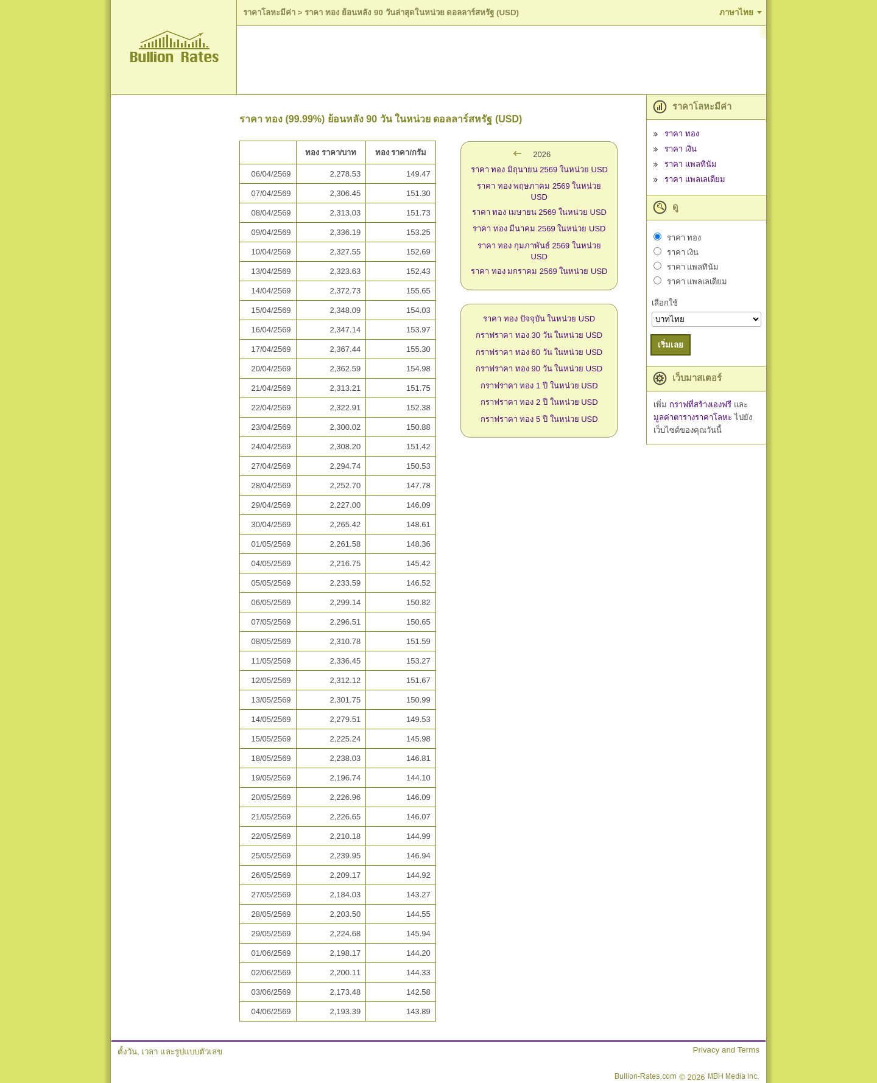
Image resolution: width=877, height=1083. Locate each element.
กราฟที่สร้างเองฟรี (701, 404)
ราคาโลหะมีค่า (269, 12)
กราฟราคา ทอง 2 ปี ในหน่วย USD (539, 402)
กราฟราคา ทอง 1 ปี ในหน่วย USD (539, 385)
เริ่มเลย (670, 344)
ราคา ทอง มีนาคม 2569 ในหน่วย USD (539, 228)
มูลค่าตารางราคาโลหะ (693, 417)
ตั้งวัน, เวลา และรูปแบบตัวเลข (170, 1051)
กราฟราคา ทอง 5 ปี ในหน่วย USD (539, 419)
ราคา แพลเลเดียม (694, 179)
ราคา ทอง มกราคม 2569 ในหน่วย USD (539, 271)
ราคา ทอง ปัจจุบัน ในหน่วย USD (539, 318)
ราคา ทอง (681, 133)
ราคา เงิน (680, 148)
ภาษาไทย (736, 12)
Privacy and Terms (726, 1049)
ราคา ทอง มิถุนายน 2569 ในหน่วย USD (539, 169)
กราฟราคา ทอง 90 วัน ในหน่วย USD (539, 368)
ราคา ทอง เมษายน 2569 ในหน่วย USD (539, 212)
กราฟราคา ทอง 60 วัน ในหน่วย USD (539, 352)
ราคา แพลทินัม (690, 164)
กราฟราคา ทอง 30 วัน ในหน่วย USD (539, 335)
